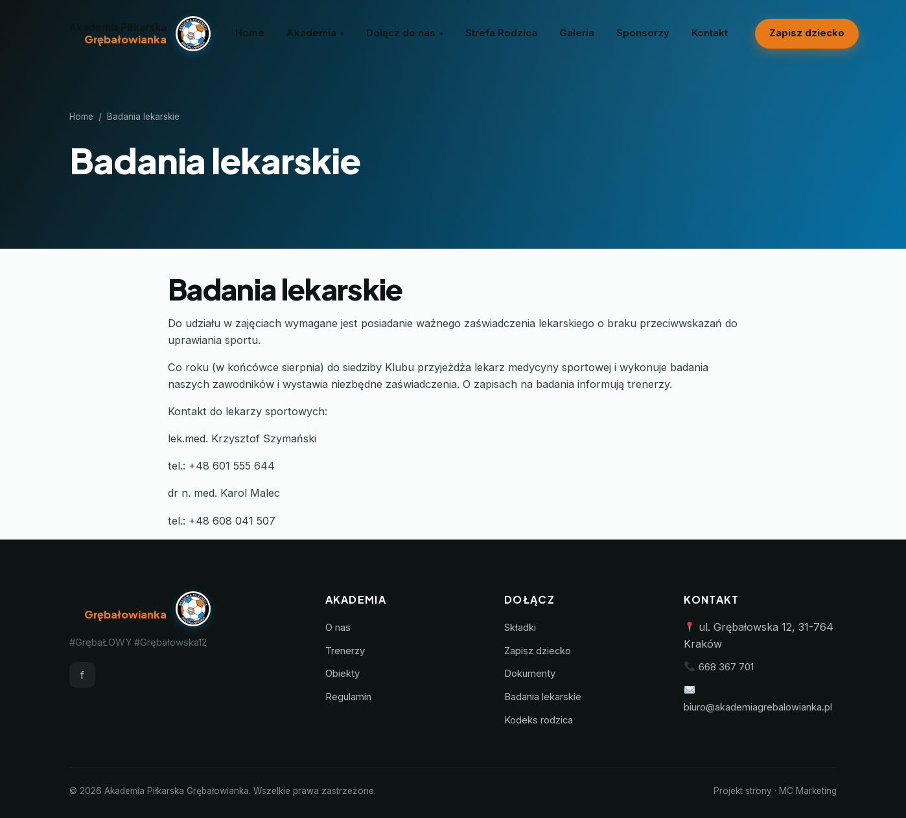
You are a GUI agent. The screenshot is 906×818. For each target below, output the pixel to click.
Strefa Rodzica (501, 33)
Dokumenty (529, 673)
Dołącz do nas (401, 33)
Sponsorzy (642, 33)
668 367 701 (726, 667)
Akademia (311, 33)
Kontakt (709, 33)
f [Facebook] (82, 674)
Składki (520, 627)
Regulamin (348, 697)
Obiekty (342, 673)
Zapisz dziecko (806, 33)
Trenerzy (345, 651)
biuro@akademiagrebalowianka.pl (758, 707)
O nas (338, 627)
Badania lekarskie (542, 697)
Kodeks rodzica (538, 720)
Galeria (576, 33)
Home (249, 33)
